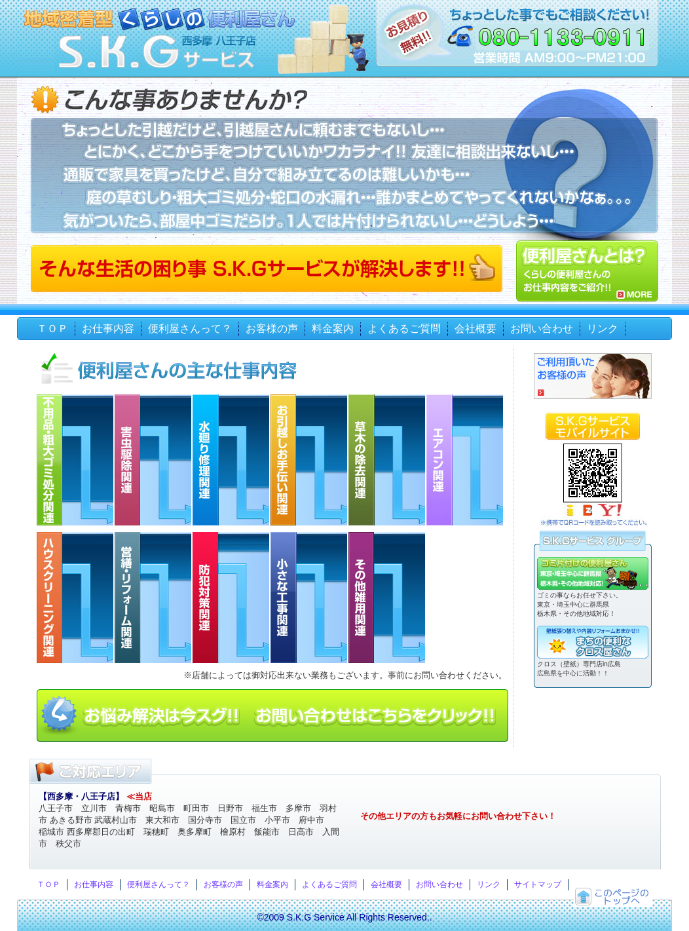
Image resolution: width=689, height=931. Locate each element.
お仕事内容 (108, 328)
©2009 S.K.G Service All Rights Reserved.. (344, 917)
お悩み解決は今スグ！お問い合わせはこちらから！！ (272, 715)
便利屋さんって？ (190, 328)
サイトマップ (537, 884)
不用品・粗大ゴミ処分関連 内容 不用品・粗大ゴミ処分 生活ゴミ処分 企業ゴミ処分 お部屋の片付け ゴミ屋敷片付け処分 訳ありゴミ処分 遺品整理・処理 (76, 459)
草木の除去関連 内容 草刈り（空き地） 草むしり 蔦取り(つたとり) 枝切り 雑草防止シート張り (387, 459)
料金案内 (333, 328)
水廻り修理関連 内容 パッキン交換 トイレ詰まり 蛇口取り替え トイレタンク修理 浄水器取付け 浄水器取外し (231, 459)
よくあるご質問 (404, 328)
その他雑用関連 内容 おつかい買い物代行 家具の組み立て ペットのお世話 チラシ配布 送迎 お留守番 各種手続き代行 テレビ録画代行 (387, 597)
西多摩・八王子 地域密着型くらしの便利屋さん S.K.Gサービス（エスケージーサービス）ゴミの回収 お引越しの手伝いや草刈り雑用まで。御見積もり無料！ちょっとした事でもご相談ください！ (155, 51)
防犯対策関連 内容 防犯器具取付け (231, 597)
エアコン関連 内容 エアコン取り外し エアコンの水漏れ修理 (465, 459)
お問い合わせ (541, 328)
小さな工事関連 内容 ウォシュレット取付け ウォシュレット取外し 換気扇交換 (309, 597)
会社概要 (475, 328)
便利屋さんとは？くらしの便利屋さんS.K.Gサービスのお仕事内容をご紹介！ (587, 271)
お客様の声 (272, 328)
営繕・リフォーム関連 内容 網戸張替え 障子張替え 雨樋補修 (154, 597)
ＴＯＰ (52, 328)
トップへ (613, 897)
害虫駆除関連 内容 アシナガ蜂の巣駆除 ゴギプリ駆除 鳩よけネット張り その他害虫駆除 (154, 459)
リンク (602, 328)
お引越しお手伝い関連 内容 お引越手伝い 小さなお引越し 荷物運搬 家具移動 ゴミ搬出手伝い (309, 459)
